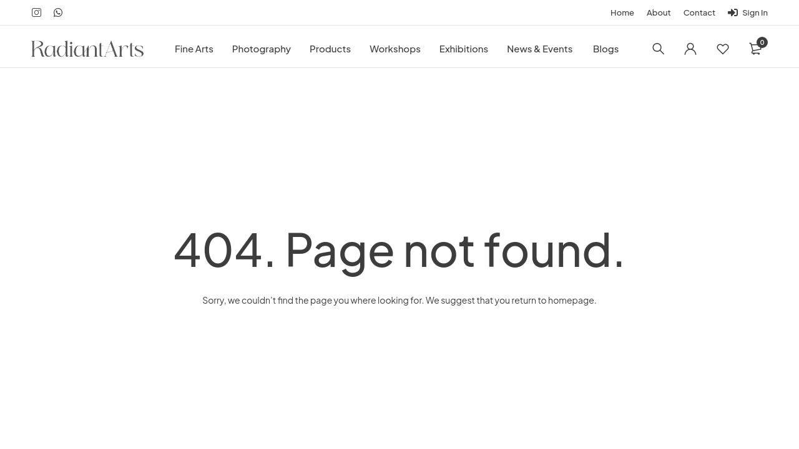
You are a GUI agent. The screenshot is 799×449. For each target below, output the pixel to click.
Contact (700, 12)
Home (622, 12)
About (659, 12)
